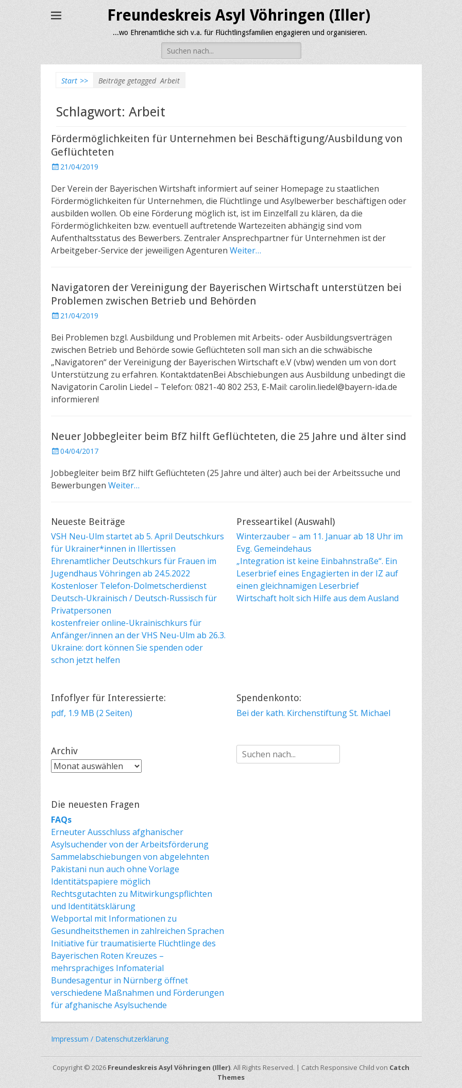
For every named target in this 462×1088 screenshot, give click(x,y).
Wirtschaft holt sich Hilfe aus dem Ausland (317, 598)
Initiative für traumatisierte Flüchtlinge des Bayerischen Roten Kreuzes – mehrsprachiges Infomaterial (133, 956)
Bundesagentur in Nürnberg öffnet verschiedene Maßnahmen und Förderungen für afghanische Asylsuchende (137, 993)
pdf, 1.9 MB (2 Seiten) (91, 713)
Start (74, 80)
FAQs (61, 819)
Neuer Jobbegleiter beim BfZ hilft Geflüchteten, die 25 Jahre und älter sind (228, 436)
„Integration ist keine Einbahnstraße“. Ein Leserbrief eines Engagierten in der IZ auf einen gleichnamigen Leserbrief (317, 573)
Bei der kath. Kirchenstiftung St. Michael (313, 713)
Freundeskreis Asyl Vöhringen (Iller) (238, 15)
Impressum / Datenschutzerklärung (109, 1039)
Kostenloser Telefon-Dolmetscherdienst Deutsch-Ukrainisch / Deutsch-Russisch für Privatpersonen (134, 598)
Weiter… (245, 250)
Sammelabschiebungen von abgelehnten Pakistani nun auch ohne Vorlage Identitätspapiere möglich (130, 869)
